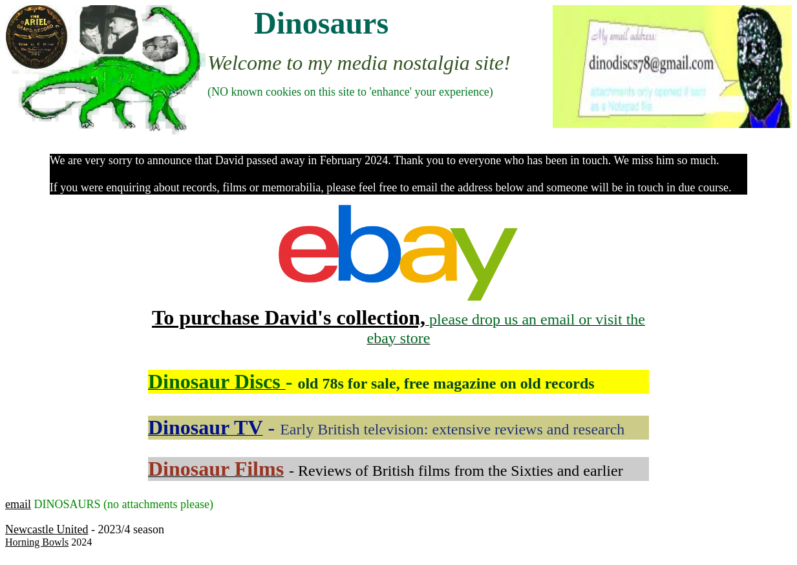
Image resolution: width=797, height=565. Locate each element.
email (18, 504)
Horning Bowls (37, 542)
